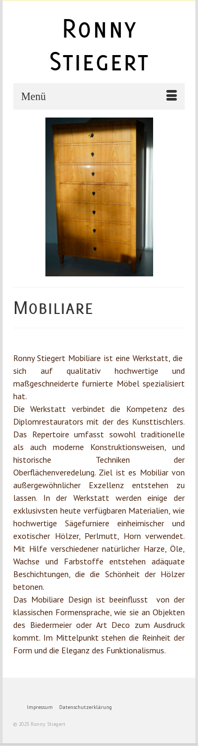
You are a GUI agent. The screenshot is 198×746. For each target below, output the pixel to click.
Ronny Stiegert (99, 44)
